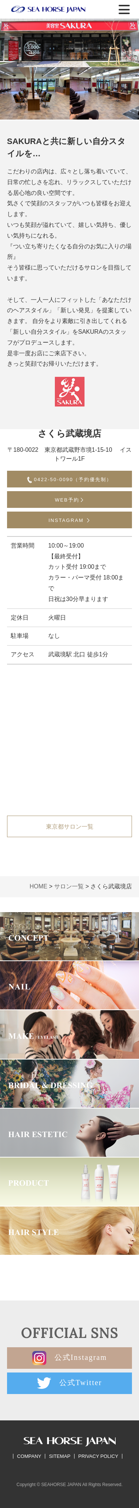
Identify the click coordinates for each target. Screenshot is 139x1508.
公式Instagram (69, 1358)
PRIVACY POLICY (98, 1456)
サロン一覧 (69, 886)
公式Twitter (69, 1383)
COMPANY (29, 1456)
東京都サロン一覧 (69, 826)
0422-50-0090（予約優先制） (69, 480)
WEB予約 (69, 500)
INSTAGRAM (70, 521)
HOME (38, 886)
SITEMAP (59, 1456)
